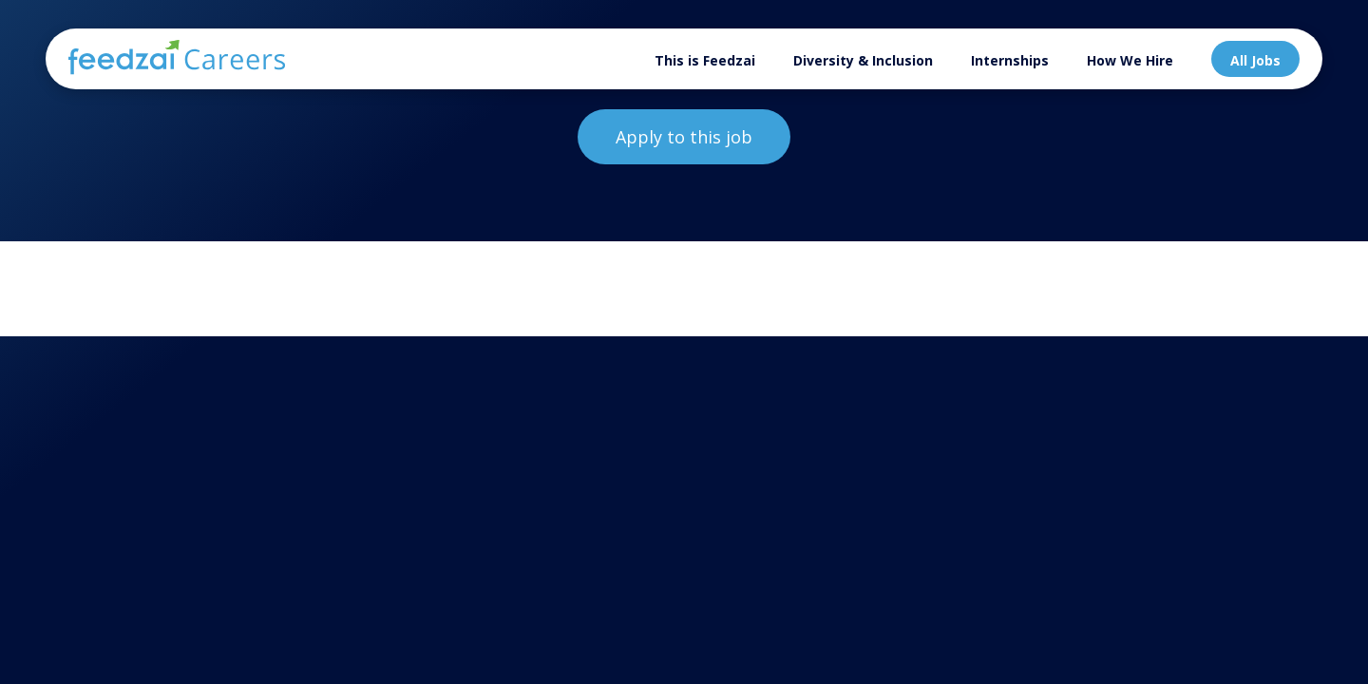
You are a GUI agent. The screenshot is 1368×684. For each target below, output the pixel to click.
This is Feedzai (705, 60)
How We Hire (1130, 60)
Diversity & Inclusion (863, 60)
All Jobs (1255, 60)
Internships (1010, 60)
